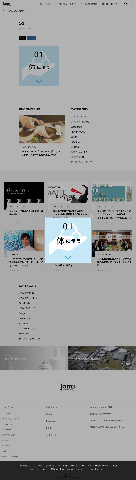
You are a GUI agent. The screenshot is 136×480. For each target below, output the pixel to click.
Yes (61, 475)
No (75, 475)
